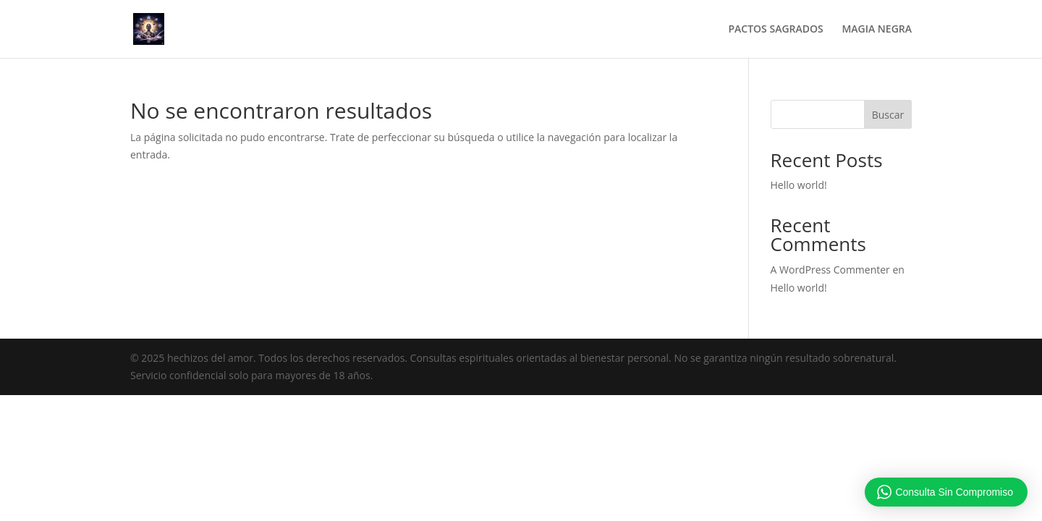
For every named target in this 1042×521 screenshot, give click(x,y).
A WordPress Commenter (830, 269)
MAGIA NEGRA (877, 29)
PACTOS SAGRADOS (775, 29)
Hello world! (799, 185)
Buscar (888, 115)
